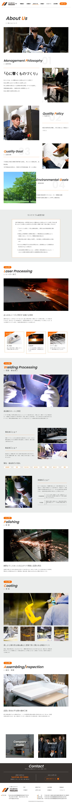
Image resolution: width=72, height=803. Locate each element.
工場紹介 (25, 790)
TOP (24, 787)
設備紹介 (49, 790)
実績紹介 (62, 787)
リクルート (62, 790)
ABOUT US (37, 787)
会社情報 (49, 787)
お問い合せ (38, 790)
